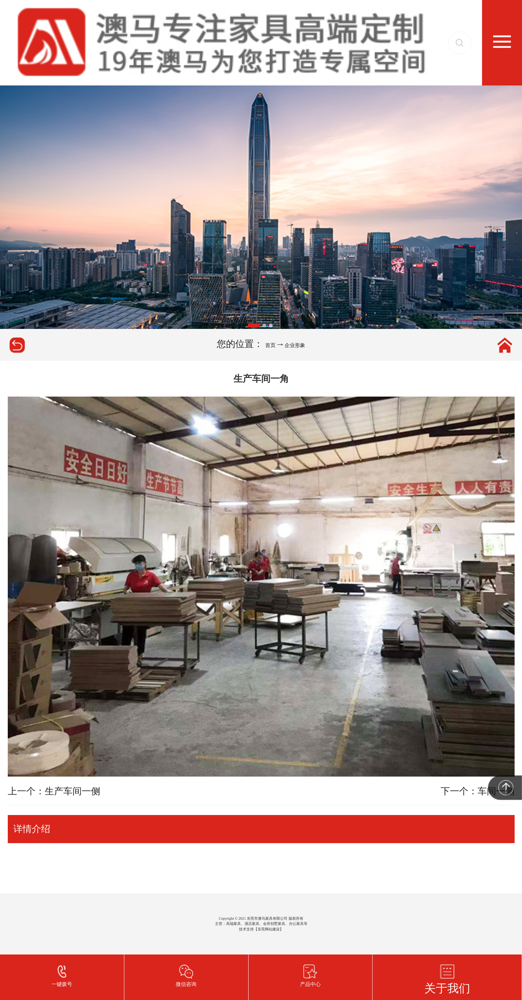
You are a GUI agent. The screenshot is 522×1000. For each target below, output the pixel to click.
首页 (270, 345)
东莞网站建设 (268, 929)
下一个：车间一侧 (478, 791)
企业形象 (294, 345)
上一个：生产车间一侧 (54, 791)
